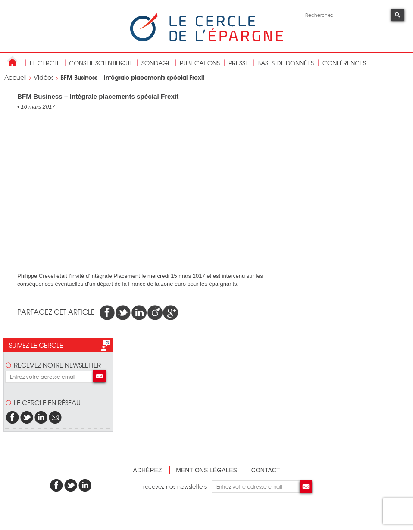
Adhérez (147, 470)
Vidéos (43, 77)
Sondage (156, 63)
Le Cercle (45, 63)
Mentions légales (206, 470)
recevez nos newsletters (177, 486)
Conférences (344, 63)
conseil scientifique (101, 63)
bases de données (285, 63)
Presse (238, 63)
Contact (265, 470)
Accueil (15, 77)
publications (200, 63)
